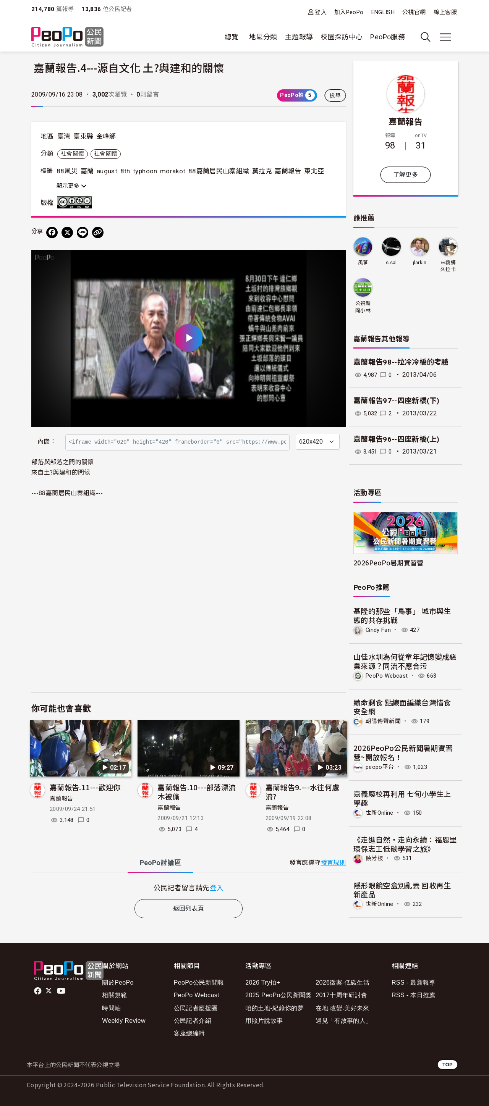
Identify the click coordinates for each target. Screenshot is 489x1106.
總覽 (232, 37)
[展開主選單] (445, 37)
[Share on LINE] (82, 232)
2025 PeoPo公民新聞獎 (278, 994)
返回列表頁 (188, 908)
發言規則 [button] (333, 862)
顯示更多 (72, 185)
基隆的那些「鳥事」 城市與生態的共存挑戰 (402, 615)
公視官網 (414, 12)
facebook (38, 989)
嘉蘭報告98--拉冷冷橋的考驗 (401, 362)
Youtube (62, 989)
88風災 (67, 171)
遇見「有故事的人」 (344, 1019)
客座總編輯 (189, 1031)
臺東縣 (83, 136)
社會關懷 (72, 153)
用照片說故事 (264, 1019)
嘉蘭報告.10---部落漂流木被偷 (196, 791)
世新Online (381, 811)
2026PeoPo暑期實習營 (388, 562)
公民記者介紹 (192, 1019)
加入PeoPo (349, 12)
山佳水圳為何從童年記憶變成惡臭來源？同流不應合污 (405, 660)
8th (125, 171)
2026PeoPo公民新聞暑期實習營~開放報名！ (403, 752)
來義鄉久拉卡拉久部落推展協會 (448, 266)
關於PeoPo (118, 981)
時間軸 (111, 1006)
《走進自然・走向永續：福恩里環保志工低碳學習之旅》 (405, 843)
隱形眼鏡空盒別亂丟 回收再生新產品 (402, 888)
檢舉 (335, 95)
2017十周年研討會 (341, 994)
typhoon (145, 171)
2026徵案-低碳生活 (342, 981)
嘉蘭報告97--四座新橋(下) (396, 400)
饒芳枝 (375, 857)
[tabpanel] (188, 887)
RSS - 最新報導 (414, 981)
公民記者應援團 (196, 1006)
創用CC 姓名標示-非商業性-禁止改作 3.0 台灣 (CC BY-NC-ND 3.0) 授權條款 (76, 202)
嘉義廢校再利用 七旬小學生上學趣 (402, 797)
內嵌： (46, 441)
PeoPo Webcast (389, 675)
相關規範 (114, 994)
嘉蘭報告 (288, 171)
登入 (321, 12)
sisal (391, 262)
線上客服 (445, 12)
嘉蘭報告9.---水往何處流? (303, 791)
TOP (447, 1063)
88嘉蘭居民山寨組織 (218, 171)
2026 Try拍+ (262, 981)
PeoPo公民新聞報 (199, 981)
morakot (173, 171)
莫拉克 (262, 171)
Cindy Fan (379, 629)
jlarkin (420, 262)
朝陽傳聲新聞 (384, 720)
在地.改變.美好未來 (342, 1006)
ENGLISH (383, 12)
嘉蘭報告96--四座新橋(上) (396, 439)
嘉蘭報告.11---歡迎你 (85, 787)
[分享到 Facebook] (52, 232)
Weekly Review (124, 1019)
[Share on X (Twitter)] (67, 232)
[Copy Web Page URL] (98, 232)
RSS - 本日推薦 (414, 994)
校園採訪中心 (342, 37)
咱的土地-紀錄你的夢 (274, 1006)
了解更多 (405, 174)
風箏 (363, 262)
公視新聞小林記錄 (363, 307)
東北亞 (314, 171)
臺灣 (64, 136)
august (107, 171)
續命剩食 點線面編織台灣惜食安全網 (402, 706)
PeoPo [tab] (160, 863)
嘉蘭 (87, 171)
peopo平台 (381, 766)
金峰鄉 (106, 136)
